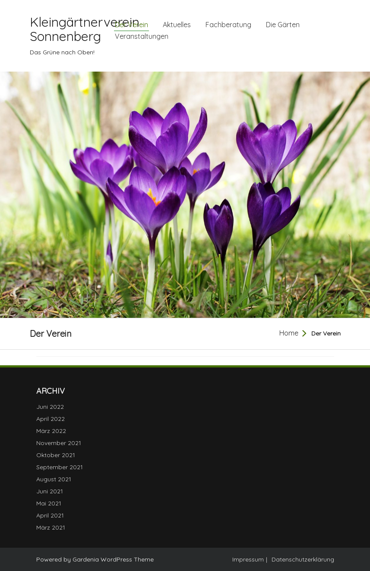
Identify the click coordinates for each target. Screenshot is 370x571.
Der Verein (131, 24)
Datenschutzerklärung (303, 559)
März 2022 (51, 431)
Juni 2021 (49, 491)
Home (288, 333)
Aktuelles (177, 24)
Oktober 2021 (55, 455)
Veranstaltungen (141, 36)
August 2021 (53, 479)
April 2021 (50, 515)
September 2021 (59, 467)
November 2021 (58, 443)
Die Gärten (283, 24)
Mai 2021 (48, 503)
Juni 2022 (50, 407)
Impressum (248, 559)
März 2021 (50, 527)
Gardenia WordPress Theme (113, 559)
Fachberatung (228, 24)
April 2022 (50, 419)
